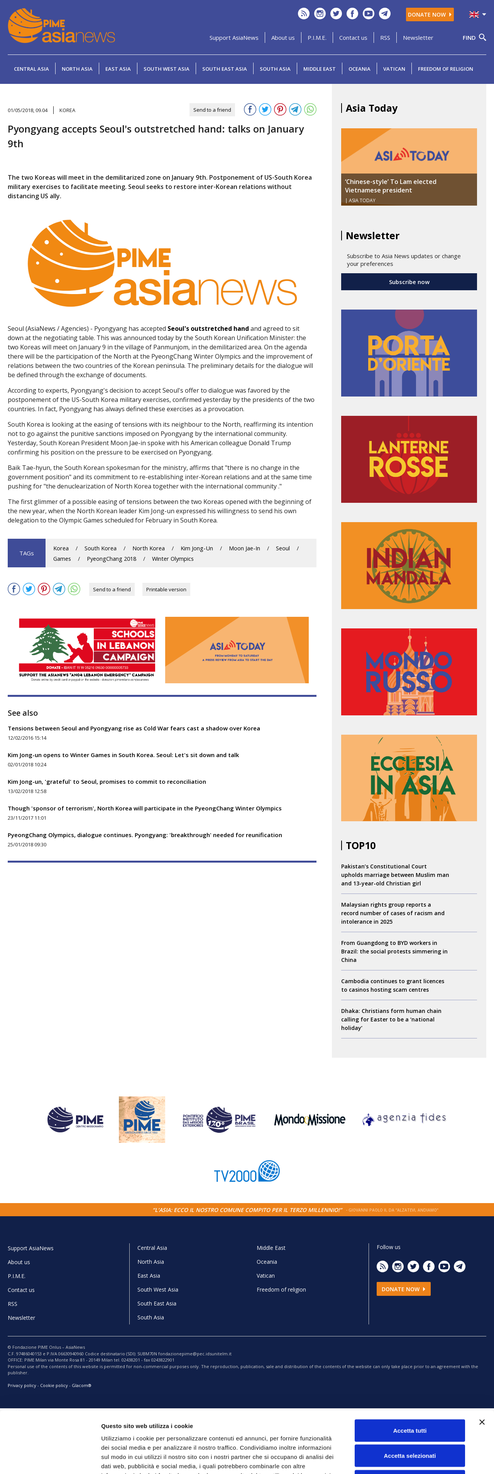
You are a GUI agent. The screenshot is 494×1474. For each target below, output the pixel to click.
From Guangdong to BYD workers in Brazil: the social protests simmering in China (394, 951)
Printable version (166, 589)
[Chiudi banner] (482, 1364)
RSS (385, 37)
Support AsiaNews (234, 37)
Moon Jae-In (244, 548)
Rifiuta (410, 1423)
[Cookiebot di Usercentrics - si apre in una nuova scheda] (50, 1459)
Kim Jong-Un (197, 548)
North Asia (77, 68)
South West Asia (166, 68)
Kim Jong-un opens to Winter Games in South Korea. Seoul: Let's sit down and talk (123, 755)
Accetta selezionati (410, 1398)
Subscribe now (409, 282)
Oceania (359, 68)
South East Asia (224, 68)
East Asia (118, 68)
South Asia (275, 68)
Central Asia (31, 68)
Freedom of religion (445, 68)
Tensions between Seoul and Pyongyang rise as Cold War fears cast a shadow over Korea (134, 728)
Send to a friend (212, 109)
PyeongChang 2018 (111, 558)
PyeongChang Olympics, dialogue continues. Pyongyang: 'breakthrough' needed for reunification (145, 835)
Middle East (319, 68)
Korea (61, 548)
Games (62, 558)
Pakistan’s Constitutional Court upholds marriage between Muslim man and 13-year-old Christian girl (395, 875)
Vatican (394, 68)
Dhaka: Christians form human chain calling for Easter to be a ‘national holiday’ (391, 1019)
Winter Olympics (173, 558)
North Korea (148, 548)
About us (283, 37)
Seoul (283, 548)
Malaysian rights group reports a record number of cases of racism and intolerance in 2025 (393, 913)
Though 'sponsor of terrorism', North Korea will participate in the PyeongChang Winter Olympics (145, 808)
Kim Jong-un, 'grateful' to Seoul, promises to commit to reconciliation (107, 781)
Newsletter (418, 37)
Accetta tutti (410, 1372)
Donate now (430, 14)
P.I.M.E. (317, 37)
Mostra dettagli (406, 1458)
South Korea (101, 548)
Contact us (353, 37)
